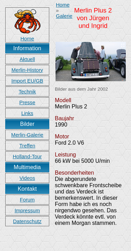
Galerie (64, 16)
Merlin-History (27, 70)
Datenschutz (27, 221)
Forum (27, 200)
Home (63, 5)
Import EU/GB (27, 81)
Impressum (27, 210)
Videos (27, 178)
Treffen (27, 146)
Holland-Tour (27, 156)
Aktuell (27, 59)
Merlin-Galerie (27, 135)
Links (27, 113)
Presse (27, 102)
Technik (27, 91)
